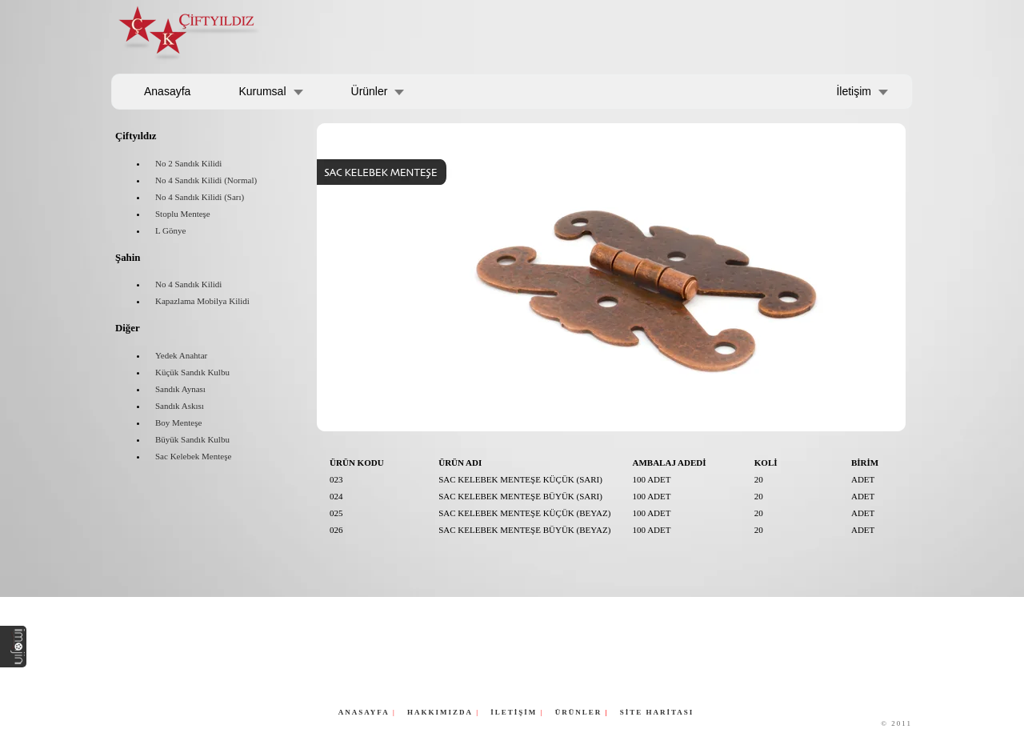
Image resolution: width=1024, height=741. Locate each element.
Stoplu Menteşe (182, 213)
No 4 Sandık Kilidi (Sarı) (199, 197)
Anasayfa (167, 91)
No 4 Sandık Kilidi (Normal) (206, 180)
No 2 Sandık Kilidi (188, 163)
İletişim (853, 91)
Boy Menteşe (178, 422)
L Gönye (170, 230)
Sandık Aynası (180, 389)
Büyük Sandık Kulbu (192, 439)
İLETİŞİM (514, 712)
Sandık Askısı (179, 406)
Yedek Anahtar (181, 355)
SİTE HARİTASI (657, 712)
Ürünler (369, 91)
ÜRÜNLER (580, 712)
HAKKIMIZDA (440, 712)
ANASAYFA (364, 712)
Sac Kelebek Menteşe (193, 456)
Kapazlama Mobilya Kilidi (202, 301)
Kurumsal (262, 91)
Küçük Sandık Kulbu (192, 372)
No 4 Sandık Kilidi (188, 284)
